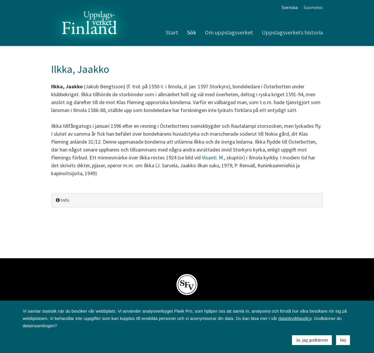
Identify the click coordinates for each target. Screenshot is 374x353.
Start (172, 32)
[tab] (187, 200)
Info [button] (62, 200)
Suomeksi (313, 7)
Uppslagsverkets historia (292, 32)
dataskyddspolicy (294, 318)
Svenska (290, 7)
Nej (343, 340)
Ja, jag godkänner (312, 340)
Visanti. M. (213, 157)
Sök (191, 32)
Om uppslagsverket (229, 32)
